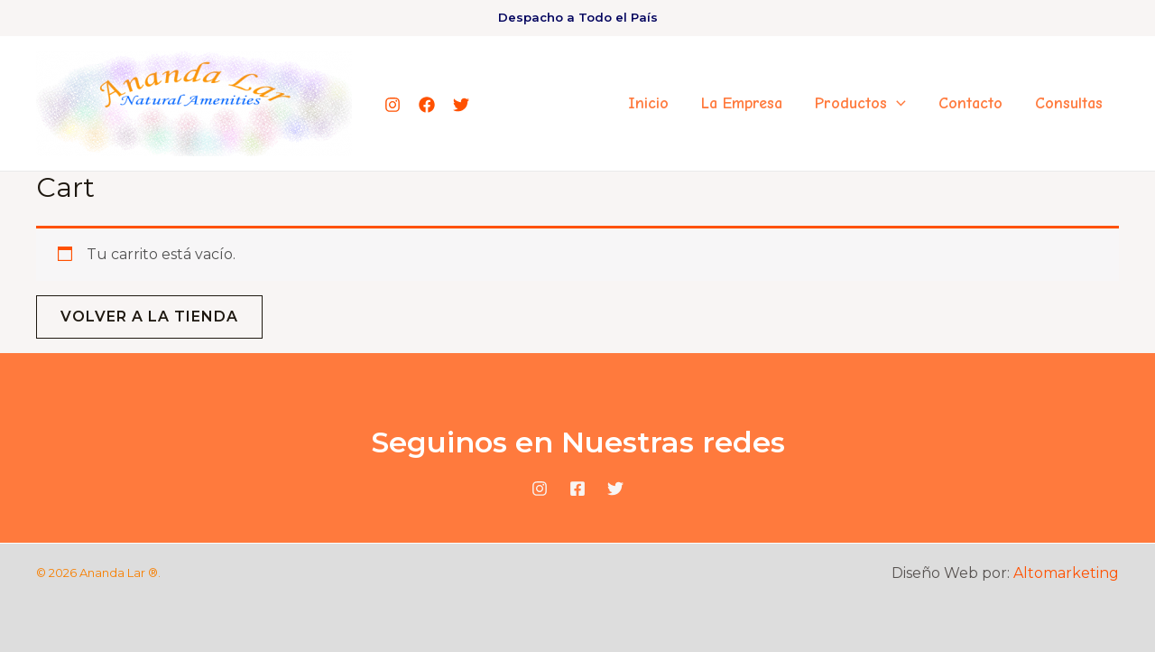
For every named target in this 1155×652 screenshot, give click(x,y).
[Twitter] (461, 105)
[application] (896, 104)
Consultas (1069, 103)
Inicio (648, 103)
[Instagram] (392, 105)
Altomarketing (1066, 573)
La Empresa (741, 103)
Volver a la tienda (149, 316)
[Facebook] (427, 105)
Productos (860, 104)
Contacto (970, 103)
